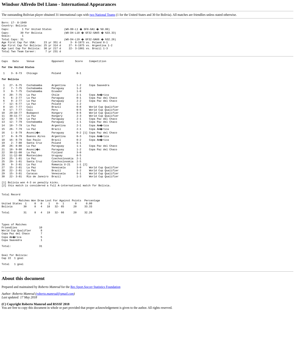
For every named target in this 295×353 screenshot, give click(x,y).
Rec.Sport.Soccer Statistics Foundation (95, 327)
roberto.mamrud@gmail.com (55, 334)
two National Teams (102, 14)
